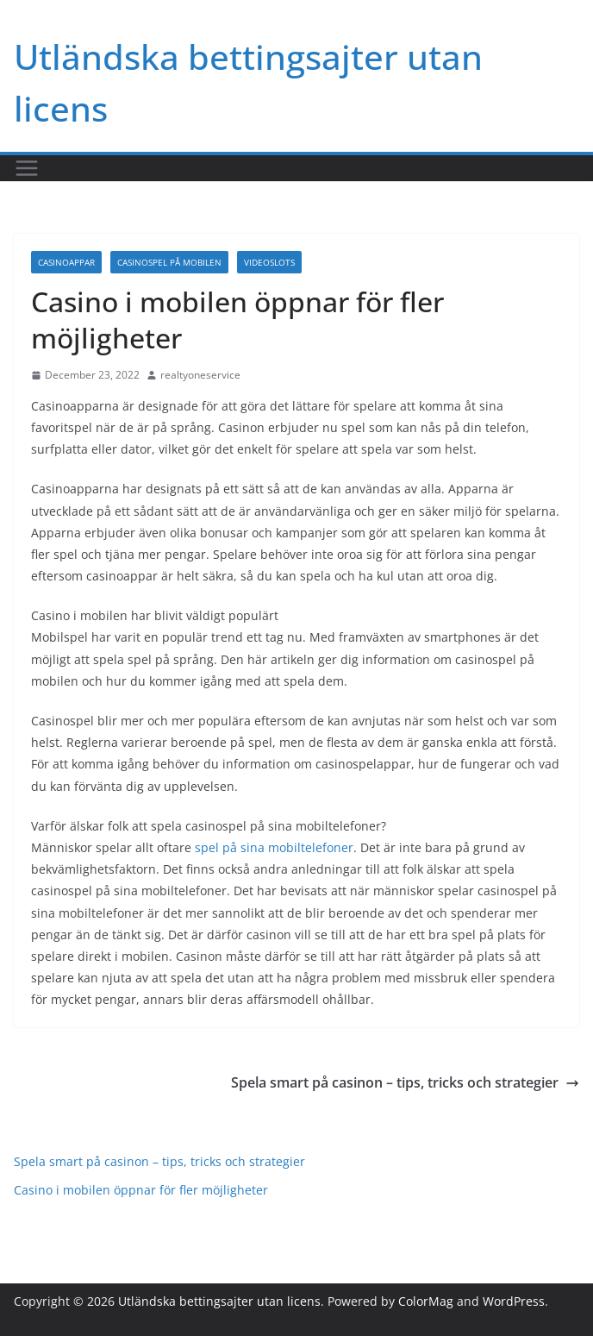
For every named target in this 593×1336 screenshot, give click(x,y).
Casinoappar (66, 262)
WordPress (514, 1301)
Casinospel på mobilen (169, 262)
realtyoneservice (200, 374)
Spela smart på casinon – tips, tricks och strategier (405, 1082)
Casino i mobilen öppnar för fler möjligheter (141, 1190)
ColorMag (425, 1301)
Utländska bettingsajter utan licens (219, 1301)
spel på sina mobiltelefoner (274, 847)
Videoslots (269, 262)
